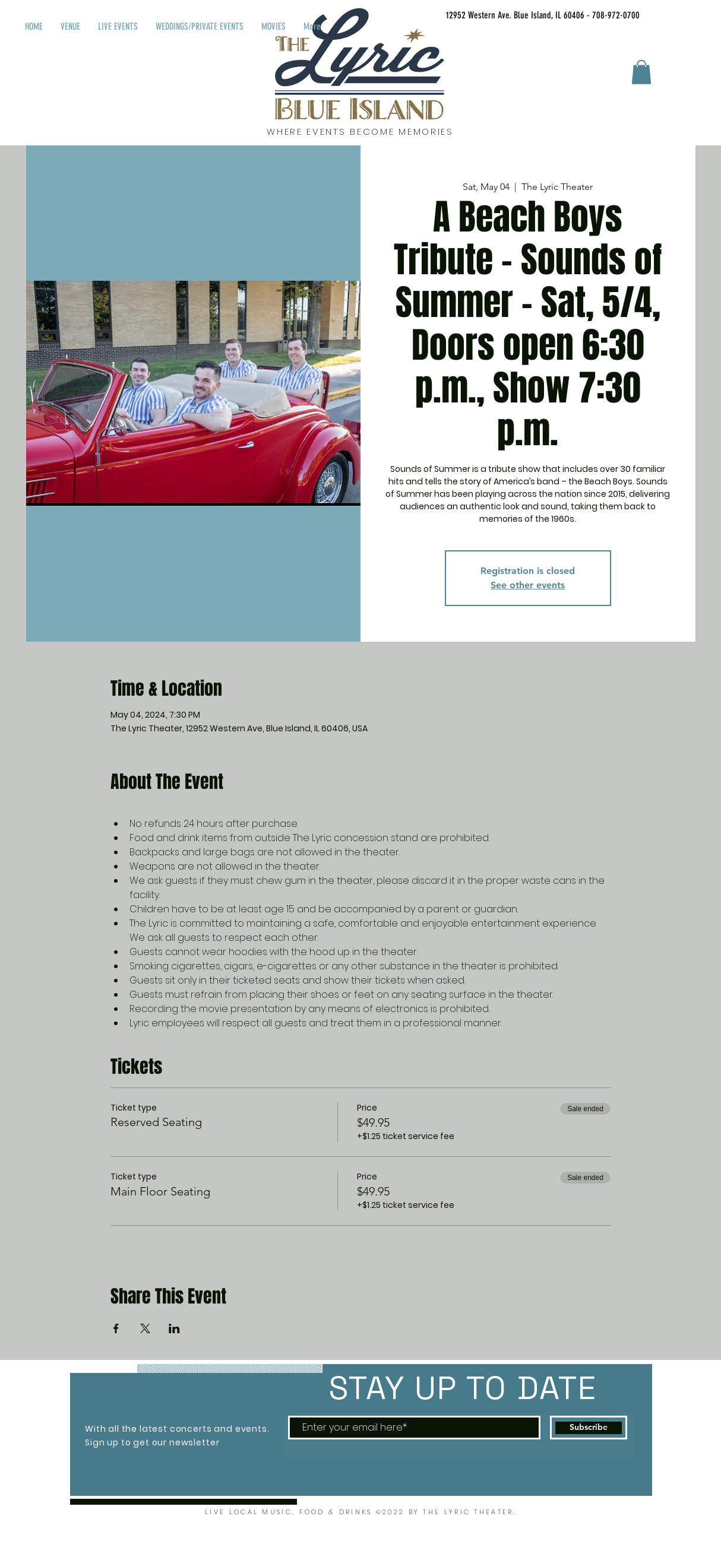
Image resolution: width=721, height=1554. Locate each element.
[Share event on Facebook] (116, 1328)
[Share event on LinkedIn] (174, 1328)
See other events (528, 585)
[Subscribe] (588, 1427)
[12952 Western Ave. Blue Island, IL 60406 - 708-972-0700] (527, 15)
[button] (641, 72)
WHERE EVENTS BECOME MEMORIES (360, 131)
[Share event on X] (145, 1328)
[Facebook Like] (681, 13)
